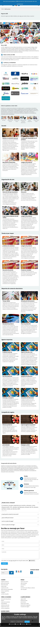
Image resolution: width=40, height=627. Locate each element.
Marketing (28, 624)
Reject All (13, 621)
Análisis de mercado (5, 605)
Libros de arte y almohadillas (7, 589)
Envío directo (23, 602)
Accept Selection (20, 621)
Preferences (23, 624)
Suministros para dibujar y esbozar (28, 587)
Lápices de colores (24, 581)
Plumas (22, 586)
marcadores (23, 584)
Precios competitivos (5, 608)
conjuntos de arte (4, 587)
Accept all (27, 621)
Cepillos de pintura (5, 581)
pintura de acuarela (5, 583)
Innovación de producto (6, 599)
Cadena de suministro (5, 602)
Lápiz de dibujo (24, 583)
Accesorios (32, 560)
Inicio (2, 9)
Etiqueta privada (24, 600)
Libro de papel (24, 589)
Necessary (11, 624)
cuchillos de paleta (5, 594)
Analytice (17, 624)
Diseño (2, 600)
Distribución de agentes (25, 605)
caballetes (3, 592)
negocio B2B (23, 599)
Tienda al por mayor (25, 603)
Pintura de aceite (4, 584)
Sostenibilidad (4, 603)
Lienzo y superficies (5, 590)
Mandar (4, 563)
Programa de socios (5, 606)
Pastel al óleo (3, 586)
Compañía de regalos (25, 606)
